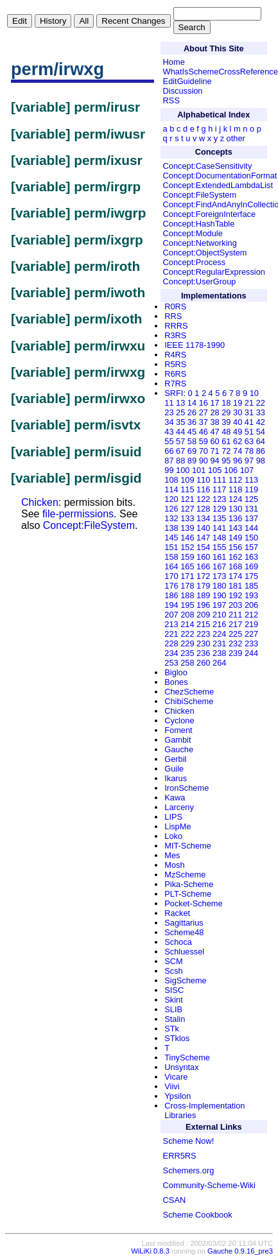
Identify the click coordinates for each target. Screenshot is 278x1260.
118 (235, 489)
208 (187, 614)
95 (226, 460)
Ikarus (175, 778)
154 (203, 547)
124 (235, 499)
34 (168, 422)
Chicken (39, 502)
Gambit (177, 740)
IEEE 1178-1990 (194, 345)
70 (203, 451)
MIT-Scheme (187, 845)
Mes (172, 855)
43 (168, 431)
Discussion (183, 91)
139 (187, 528)
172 (203, 576)
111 (219, 480)
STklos (176, 1038)
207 (171, 614)
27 (203, 412)
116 (203, 489)
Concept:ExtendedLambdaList (218, 185)
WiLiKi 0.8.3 (150, 1251)
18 (226, 403)
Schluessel (184, 951)
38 (214, 422)
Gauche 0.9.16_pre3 (240, 1251)
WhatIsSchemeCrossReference (220, 71)
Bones (175, 682)
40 (237, 422)
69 (191, 451)
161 (219, 557)
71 (214, 451)
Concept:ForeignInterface (209, 214)
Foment (178, 730)
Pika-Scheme (188, 884)
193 (251, 595)
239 (235, 653)
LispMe (177, 826)
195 (187, 605)
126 (171, 508)
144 (251, 528)
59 (203, 441)
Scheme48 (184, 932)
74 (237, 451)
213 (171, 624)
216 (219, 624)
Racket (177, 913)
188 (187, 595)
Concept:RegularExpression (214, 272)
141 (219, 528)
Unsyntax (181, 1067)
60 (214, 441)
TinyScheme (187, 1057)
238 (219, 653)
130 (235, 508)
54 (260, 431)
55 (168, 441)
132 (171, 518)
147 (203, 537)
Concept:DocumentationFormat (220, 175)
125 (251, 499)
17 (214, 403)
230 (203, 643)
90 (203, 460)
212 (251, 614)
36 (191, 422)
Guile (174, 768)
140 (203, 528)
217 (235, 624)
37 (203, 422)
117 (219, 489)
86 (260, 451)
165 (187, 566)
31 (249, 412)
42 (260, 422)
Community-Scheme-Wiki (209, 1185)
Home (174, 62)
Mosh (174, 865)
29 (226, 412)
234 (171, 653)
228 (171, 643)
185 (251, 586)
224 (219, 634)
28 (214, 412)
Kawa (174, 797)
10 (254, 393)
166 (203, 566)
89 (191, 460)
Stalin (174, 1019)
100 (182, 470)
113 (251, 480)
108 (171, 480)
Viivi (171, 1086)
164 (171, 566)
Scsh (173, 971)
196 (203, 605)
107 (247, 470)
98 (260, 460)
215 (203, 624)
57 (180, 441)
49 (237, 431)
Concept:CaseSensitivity (207, 166)
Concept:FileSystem (89, 525)
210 (219, 614)
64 (260, 441)
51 (249, 431)
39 (226, 422)
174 (235, 576)
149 (235, 537)
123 (219, 499)
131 (251, 508)
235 (187, 653)
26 (191, 412)
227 (251, 634)
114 (171, 489)
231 (219, 643)
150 (251, 537)
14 (191, 403)
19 (237, 403)
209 (203, 614)
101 (198, 470)
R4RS (175, 354)
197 (219, 605)
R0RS (175, 306)
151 (171, 547)
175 (251, 576)
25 (180, 412)
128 (203, 508)
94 (214, 460)
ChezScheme (189, 691)
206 (251, 605)
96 (237, 460)
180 (219, 586)
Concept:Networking (200, 243)
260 (203, 663)
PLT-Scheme (187, 894)
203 (235, 605)
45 (191, 431)
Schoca (178, 942)
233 (251, 643)
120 (171, 499)
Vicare (175, 1077)
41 (249, 422)
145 (171, 537)
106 (231, 470)
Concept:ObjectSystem (205, 252)
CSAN (174, 1200)
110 (203, 480)
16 (203, 403)
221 (171, 634)
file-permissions (78, 513)
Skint (173, 1000)
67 (180, 451)
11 (168, 403)
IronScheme (186, 788)
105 (215, 470)
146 (187, 537)
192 (235, 595)
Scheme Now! (188, 1141)
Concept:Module (193, 233)
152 (187, 547)
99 (168, 470)
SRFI (173, 393)
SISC (174, 990)
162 (235, 557)
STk (171, 1028)
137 (251, 518)
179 (203, 586)
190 (219, 595)
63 (249, 441)
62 (237, 441)
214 (187, 624)
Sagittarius (183, 923)
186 (171, 595)
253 (171, 663)
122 (203, 499)
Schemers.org (188, 1170)
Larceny (179, 807)
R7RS (175, 383)
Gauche (178, 749)
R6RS (175, 374)
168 (235, 566)
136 (235, 518)
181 (235, 586)
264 (219, 663)
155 (219, 547)
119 (251, 489)
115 (187, 489)
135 (219, 518)
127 (187, 508)
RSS (171, 100)
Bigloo (175, 672)
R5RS (175, 364)
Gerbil (175, 759)
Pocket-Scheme (193, 903)
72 (226, 451)
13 (180, 403)
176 (171, 586)
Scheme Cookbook (197, 1215)
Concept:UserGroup (199, 281)
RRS (173, 316)
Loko (173, 836)
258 (187, 663)
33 (260, 412)
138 (171, 528)
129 (219, 508)
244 (251, 653)
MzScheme (184, 874)
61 (226, 441)
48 (226, 431)
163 (251, 557)
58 (191, 441)
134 (203, 518)
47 (214, 431)
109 (187, 480)
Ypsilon (177, 1096)
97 (249, 460)
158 (171, 557)
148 (219, 537)
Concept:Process (194, 262)
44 (180, 431)
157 (251, 547)
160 (203, 557)
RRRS (175, 326)
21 (249, 403)
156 (235, 547)
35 (180, 422)
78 (249, 451)
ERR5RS (179, 1156)
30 (237, 412)
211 (235, 614)
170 (171, 576)
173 (219, 576)
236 (203, 653)
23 (168, 412)
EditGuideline (187, 81)
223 (203, 634)
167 (219, 566)
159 (187, 557)
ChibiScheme (188, 701)
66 (168, 451)
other (236, 138)
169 (251, 566)
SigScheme (185, 980)
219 (251, 624)
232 (235, 643)
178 (187, 586)
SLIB (173, 1009)
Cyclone (179, 720)
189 (203, 595)
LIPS (173, 817)
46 (203, 431)
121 (187, 499)
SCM (173, 961)
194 (171, 605)
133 (187, 518)
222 (187, 634)
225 (235, 634)
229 (187, 643)
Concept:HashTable (199, 224)
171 (187, 576)
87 (168, 460)
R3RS (175, 335)
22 (260, 403)
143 (235, 528)
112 (235, 480)
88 (180, 460)
